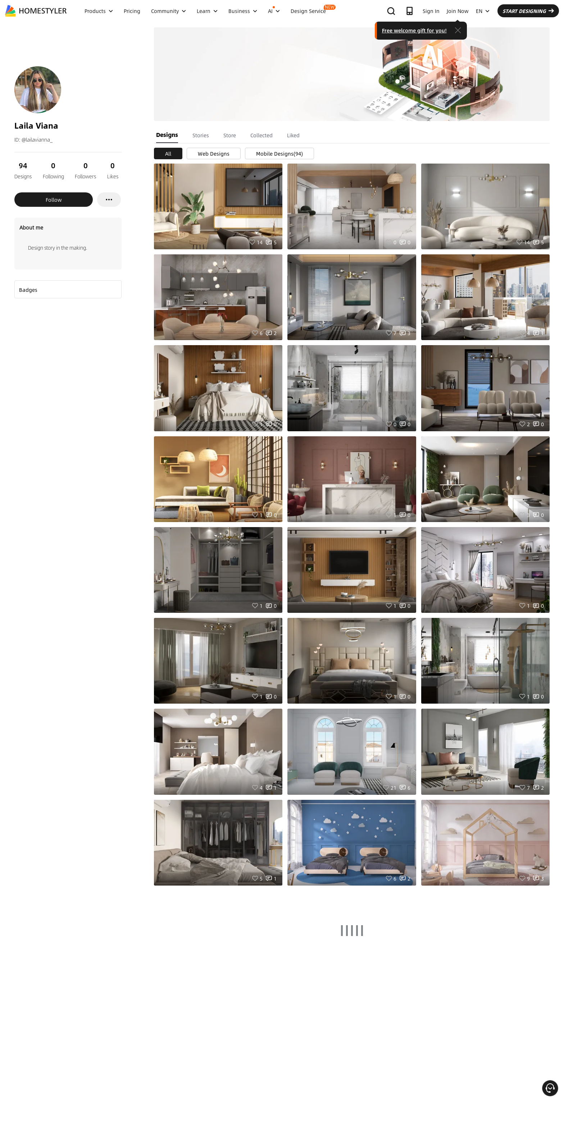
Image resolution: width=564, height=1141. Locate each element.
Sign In (431, 11)
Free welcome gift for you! (414, 30)
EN (483, 11)
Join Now (458, 11)
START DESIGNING (528, 11)
